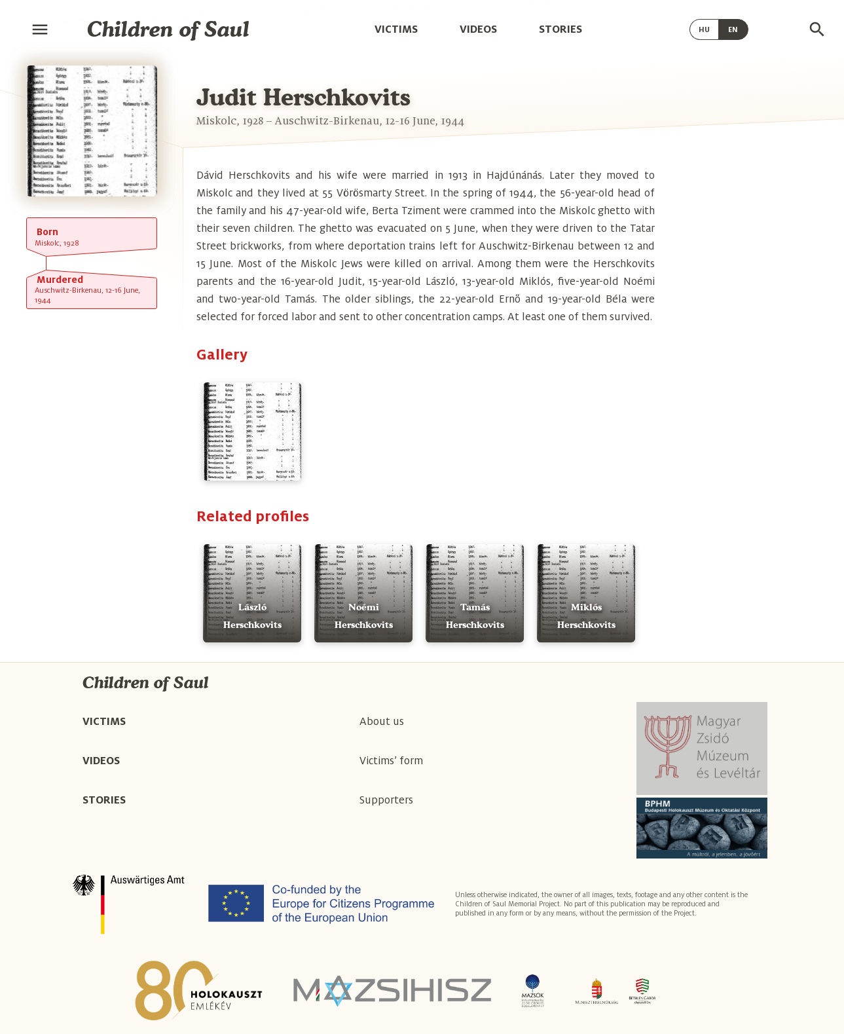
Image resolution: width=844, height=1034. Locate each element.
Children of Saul (168, 29)
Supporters (386, 800)
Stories (560, 29)
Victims (396, 29)
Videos (478, 29)
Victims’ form (391, 760)
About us (381, 721)
